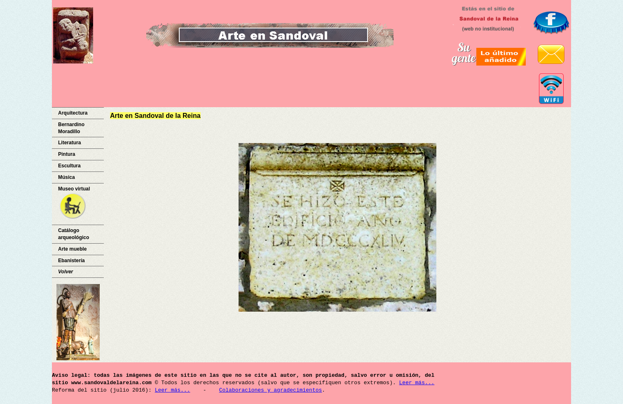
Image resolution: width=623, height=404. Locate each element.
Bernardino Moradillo (71, 128)
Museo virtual (74, 203)
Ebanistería (71, 260)
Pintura (66, 154)
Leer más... (416, 383)
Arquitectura (72, 113)
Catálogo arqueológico (73, 234)
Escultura (69, 166)
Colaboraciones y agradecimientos (270, 390)
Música (66, 177)
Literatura (69, 143)
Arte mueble (72, 249)
